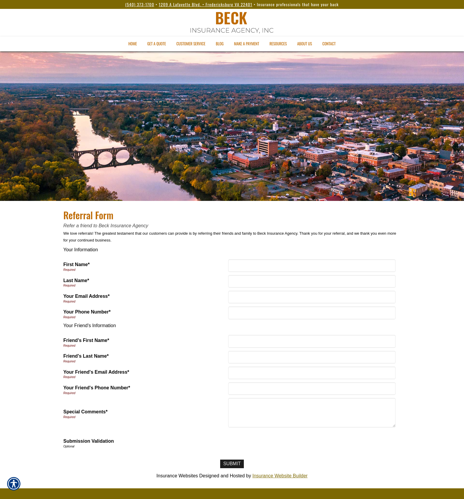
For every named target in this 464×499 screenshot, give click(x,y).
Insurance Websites (177, 475)
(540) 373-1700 (139, 4)
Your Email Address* (86, 296)
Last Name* (76, 280)
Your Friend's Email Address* (96, 372)
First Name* (76, 264)
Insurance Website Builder (279, 475)
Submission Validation (88, 441)
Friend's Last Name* (86, 356)
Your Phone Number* (87, 311)
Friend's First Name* (86, 340)
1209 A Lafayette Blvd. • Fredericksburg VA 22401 (205, 4)
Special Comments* (85, 411)
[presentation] (274, 442)
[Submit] (232, 464)
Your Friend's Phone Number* (96, 387)
